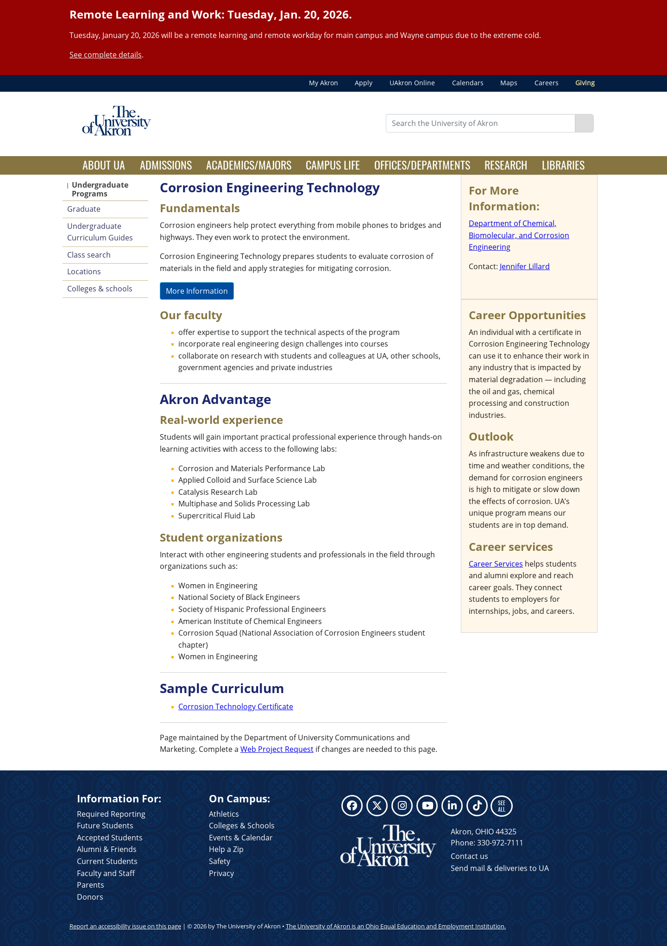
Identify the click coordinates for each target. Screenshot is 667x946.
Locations (84, 271)
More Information (197, 291)
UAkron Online (412, 82)
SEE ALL (501, 806)
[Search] (584, 123)
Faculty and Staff (106, 873)
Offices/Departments (422, 164)
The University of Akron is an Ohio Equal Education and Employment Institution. (396, 926)
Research (506, 164)
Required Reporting (111, 814)
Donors (90, 897)
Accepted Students (110, 837)
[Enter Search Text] (481, 123)
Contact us (469, 856)
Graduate (84, 209)
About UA (107, 164)
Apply (363, 82)
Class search (89, 255)
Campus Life (333, 164)
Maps (508, 82)
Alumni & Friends (107, 849)
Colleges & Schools (242, 825)
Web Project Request (277, 749)
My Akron (323, 82)
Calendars (468, 82)
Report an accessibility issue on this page (125, 926)
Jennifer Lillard (525, 266)
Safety (219, 861)
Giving (585, 82)
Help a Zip (226, 849)
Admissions (166, 164)
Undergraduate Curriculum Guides (100, 232)
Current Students (107, 861)
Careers (547, 82)
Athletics (224, 814)
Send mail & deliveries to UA (500, 868)
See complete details (105, 55)
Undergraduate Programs (100, 189)
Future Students (105, 825)
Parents (90, 885)
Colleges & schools (99, 289)
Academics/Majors (248, 164)
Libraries (563, 164)
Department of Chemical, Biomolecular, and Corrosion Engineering (519, 235)
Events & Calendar (241, 837)
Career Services (496, 564)
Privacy (221, 873)
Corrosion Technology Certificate (235, 706)
